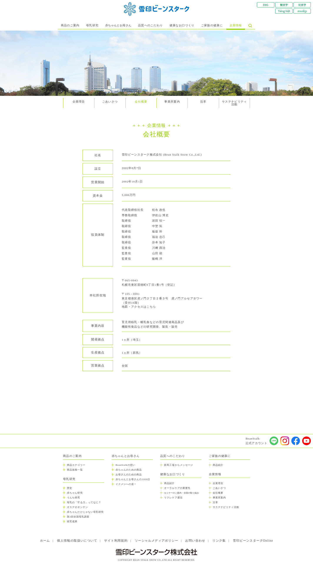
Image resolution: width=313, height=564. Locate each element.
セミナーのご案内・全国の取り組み (181, 493)
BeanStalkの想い (125, 465)
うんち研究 (73, 497)
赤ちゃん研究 (75, 492)
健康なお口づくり (182, 25)
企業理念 (79, 101)
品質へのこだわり (150, 25)
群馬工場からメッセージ (178, 465)
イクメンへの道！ (126, 484)
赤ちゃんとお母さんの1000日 (133, 479)
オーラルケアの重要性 (177, 488)
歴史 (69, 488)
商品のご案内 (70, 25)
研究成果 (72, 521)
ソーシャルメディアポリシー (156, 540)
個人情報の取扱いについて (77, 540)
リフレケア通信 (173, 497)
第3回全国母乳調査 (78, 516)
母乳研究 (92, 25)
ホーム (45, 540)
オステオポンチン (77, 507)
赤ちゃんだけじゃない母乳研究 (85, 512)
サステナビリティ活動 (234, 103)
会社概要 (141, 101)
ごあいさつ (110, 101)
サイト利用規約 (116, 540)
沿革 (203, 101)
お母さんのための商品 (129, 474)
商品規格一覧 (75, 469)
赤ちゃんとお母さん (118, 25)
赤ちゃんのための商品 (129, 469)
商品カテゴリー (76, 465)
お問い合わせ (195, 540)
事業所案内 (172, 101)
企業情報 (236, 25)
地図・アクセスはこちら (139, 306)
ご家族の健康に (212, 25)
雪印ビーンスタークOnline (253, 540)
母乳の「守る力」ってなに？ (84, 502)
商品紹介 (169, 483)
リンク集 (219, 540)
